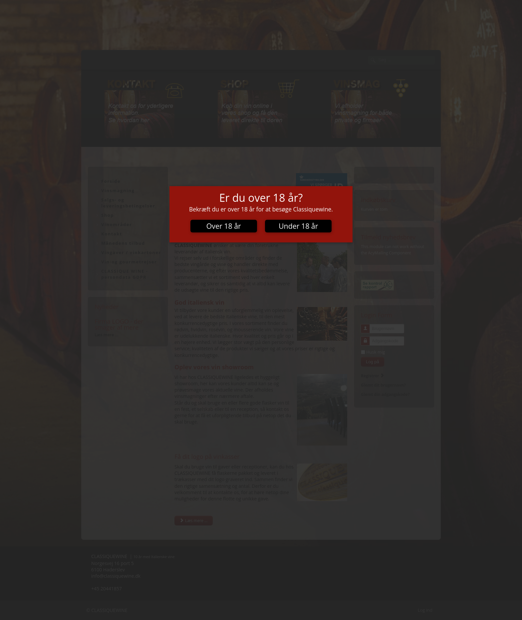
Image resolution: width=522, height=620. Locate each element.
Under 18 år (298, 226)
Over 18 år (223, 226)
